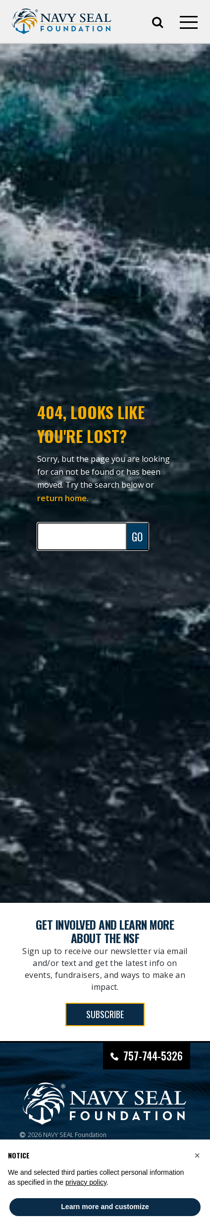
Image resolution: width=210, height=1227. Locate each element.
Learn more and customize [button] (105, 1207)
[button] (197, 1155)
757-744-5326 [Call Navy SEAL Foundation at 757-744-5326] (153, 1055)
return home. (63, 498)
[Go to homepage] (61, 21)
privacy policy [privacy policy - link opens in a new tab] (85, 1182)
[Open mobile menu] (189, 22)
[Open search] (157, 21)
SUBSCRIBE (105, 1014)
